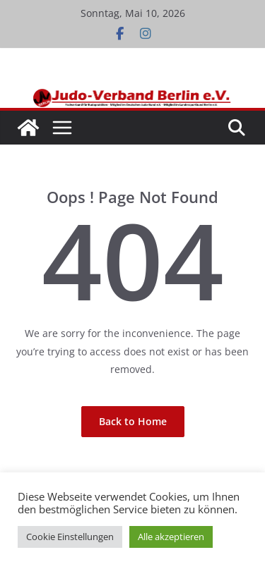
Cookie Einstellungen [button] (70, 536)
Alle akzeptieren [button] (171, 536)
